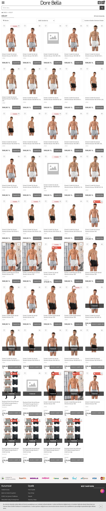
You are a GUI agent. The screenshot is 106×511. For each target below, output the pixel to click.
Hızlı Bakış (18, 26)
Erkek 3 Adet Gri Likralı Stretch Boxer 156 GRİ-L (30, 55)
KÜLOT (11, 12)
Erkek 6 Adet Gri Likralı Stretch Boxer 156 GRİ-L (72, 143)
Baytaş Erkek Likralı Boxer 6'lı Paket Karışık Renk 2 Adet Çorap (10, 450)
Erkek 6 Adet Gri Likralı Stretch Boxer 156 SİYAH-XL (52, 230)
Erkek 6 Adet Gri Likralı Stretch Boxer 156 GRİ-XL (52, 359)
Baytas (4, 407)
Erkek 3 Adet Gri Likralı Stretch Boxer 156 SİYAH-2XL (94, 98)
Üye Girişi (31, 493)
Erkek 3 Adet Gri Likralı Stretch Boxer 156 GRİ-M (72, 55)
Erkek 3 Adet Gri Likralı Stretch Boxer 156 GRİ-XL (93, 316)
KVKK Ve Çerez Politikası (10, 496)
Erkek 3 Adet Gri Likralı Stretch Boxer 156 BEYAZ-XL (32, 98)
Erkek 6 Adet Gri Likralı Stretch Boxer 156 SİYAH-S (93, 359)
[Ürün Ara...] (102, 8)
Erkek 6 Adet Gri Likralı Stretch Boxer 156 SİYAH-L (10, 230)
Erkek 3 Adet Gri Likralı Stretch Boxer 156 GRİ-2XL (52, 55)
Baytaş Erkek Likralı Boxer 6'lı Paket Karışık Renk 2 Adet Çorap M (10, 403)
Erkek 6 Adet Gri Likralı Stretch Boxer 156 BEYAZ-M (94, 186)
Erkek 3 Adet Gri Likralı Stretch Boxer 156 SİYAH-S (31, 359)
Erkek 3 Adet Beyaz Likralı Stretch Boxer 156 (10, 273)
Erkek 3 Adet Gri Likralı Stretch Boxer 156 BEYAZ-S (10, 359)
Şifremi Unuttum (33, 503)
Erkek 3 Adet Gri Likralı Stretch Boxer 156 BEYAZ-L (93, 55)
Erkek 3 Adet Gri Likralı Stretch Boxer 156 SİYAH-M (31, 143)
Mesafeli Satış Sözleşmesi (10, 500)
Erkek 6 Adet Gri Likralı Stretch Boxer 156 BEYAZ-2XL (52, 186)
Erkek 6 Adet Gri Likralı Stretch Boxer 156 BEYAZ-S (73, 359)
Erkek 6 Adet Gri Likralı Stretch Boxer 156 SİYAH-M (73, 230)
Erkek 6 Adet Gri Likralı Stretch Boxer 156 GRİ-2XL (93, 143)
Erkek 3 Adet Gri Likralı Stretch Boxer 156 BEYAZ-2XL (10, 99)
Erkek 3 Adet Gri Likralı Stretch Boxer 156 (92, 230)
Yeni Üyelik (31, 490)
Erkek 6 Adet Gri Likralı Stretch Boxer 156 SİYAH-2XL (32, 230)
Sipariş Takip (32, 500)
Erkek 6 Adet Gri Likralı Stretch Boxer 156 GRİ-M (10, 186)
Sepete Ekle (16, 63)
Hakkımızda (5, 490)
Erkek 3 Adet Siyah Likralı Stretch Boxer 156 (93, 273)
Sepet (30, 496)
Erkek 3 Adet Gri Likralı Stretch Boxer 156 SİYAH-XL (11, 143)
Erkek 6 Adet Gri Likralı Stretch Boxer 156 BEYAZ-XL (73, 186)
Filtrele (6, 20)
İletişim (4, 503)
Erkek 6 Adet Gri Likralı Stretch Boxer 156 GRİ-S (51, 143)
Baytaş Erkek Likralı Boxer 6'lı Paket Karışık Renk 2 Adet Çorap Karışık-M (31, 404)
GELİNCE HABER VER (98, 324)
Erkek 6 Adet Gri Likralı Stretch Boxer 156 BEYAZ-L (31, 186)
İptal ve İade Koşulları (9, 493)
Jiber (3, 58)
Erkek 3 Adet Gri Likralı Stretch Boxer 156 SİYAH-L (72, 98)
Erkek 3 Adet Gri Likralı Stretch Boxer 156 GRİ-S (9, 55)
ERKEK (5, 12)
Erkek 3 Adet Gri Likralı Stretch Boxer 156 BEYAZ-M (52, 98)
